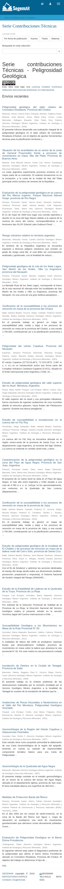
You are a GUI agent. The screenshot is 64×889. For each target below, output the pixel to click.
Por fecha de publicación (15, 38)
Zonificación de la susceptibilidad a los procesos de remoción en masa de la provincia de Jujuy (32, 504)
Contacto (6, 879)
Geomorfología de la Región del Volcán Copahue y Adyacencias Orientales (32, 731)
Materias (56, 38)
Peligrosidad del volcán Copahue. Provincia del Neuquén (32, 347)
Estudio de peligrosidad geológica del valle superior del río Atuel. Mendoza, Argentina (32, 384)
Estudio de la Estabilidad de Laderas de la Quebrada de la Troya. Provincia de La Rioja (32, 590)
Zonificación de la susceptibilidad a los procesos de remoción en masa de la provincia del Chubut (32, 307)
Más (4, 865)
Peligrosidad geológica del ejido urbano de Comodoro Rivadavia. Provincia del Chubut (32, 108)
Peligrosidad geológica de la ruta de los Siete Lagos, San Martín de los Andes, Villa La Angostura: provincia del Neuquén (32, 269)
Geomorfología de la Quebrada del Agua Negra (28, 766)
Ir (59, 51)
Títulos (45, 38)
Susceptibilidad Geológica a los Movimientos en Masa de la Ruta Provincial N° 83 (32, 627)
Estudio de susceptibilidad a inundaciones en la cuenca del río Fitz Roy (32, 421)
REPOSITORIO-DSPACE (14, 876)
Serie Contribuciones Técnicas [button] (20, 17)
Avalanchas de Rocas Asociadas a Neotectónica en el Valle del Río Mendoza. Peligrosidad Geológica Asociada (32, 705)
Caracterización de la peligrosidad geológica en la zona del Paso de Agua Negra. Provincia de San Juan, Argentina (32, 462)
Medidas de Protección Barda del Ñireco (24, 797)
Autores (34, 38)
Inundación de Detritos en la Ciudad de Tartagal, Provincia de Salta (32, 667)
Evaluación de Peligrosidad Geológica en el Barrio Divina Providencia (32, 839)
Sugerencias (19, 879)
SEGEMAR (7, 873)
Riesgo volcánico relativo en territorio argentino (28, 235)
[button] (42, 3)
